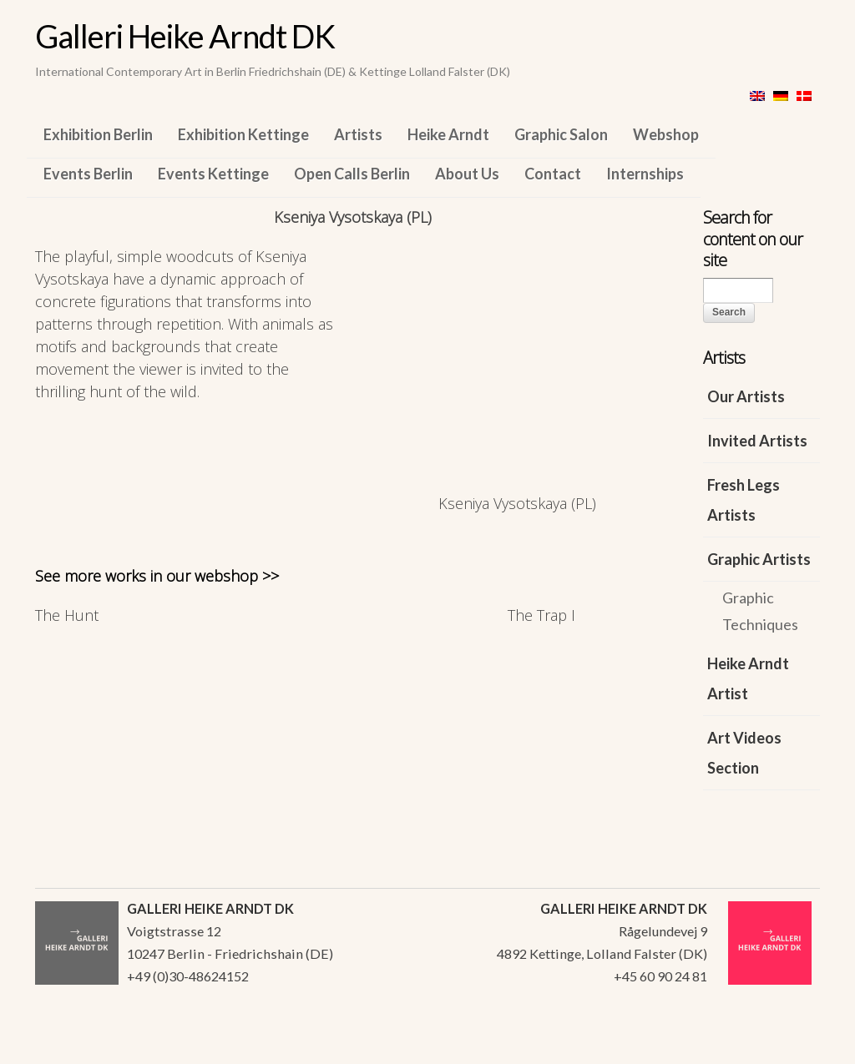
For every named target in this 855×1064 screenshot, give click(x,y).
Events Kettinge (213, 173)
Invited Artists (757, 440)
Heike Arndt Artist (748, 678)
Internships (645, 173)
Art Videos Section (744, 753)
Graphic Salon (561, 134)
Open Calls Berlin (352, 173)
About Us (467, 173)
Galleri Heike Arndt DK (185, 36)
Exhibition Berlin (98, 134)
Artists (358, 134)
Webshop (666, 134)
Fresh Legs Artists (743, 500)
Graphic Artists (759, 559)
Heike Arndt (448, 134)
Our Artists (746, 396)
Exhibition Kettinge (243, 134)
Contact (552, 173)
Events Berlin (88, 173)
